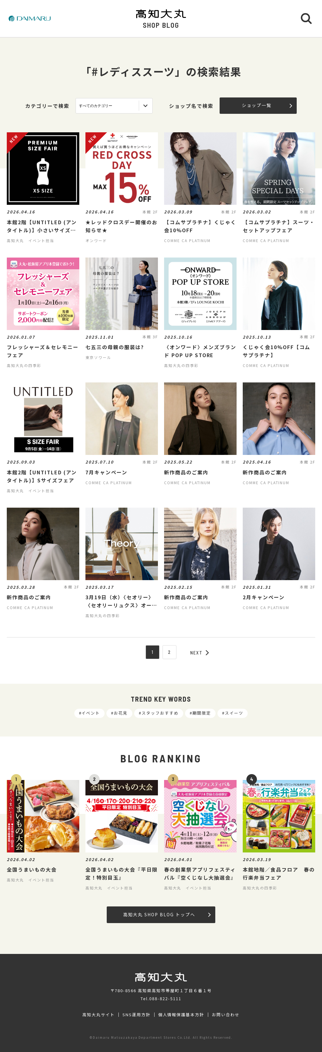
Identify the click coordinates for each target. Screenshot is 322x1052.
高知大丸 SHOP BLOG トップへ (166, 914)
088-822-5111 (165, 998)
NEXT (199, 652)
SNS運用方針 (136, 1015)
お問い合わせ (226, 1015)
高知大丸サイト (98, 1015)
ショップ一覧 (267, 105)
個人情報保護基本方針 (181, 1015)
